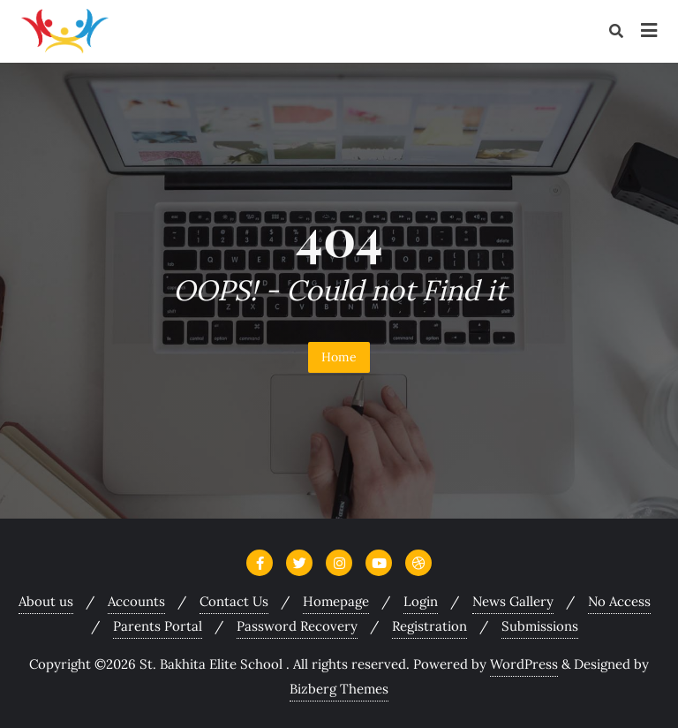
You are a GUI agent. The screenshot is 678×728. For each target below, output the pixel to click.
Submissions (539, 626)
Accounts (136, 601)
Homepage (336, 601)
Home (339, 357)
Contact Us (234, 601)
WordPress (524, 664)
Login (420, 601)
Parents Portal (157, 626)
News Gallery (513, 601)
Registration (429, 626)
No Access (619, 601)
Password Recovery (297, 626)
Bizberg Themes (339, 688)
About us (46, 601)
